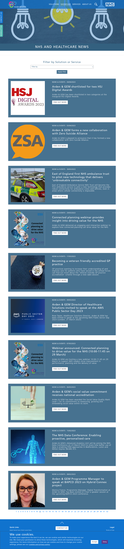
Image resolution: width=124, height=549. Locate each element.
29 (98, 511)
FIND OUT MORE (60, 102)
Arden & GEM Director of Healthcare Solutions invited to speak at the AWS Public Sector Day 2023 (78, 308)
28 (94, 511)
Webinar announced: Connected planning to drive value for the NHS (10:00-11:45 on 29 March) (81, 351)
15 (53, 511)
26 (88, 511)
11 (40, 511)
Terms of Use (110, 530)
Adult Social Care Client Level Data (21, 530)
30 (101, 511)
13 (46, 511)
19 (66, 511)
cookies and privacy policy (39, 544)
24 (82, 511)
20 (69, 511)
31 (104, 511)
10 (37, 511)
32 (107, 511)
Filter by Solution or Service (62, 62)
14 (50, 511)
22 (75, 511)
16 (56, 511)
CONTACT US (62, 528)
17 (59, 511)
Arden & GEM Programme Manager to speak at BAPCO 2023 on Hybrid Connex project (79, 482)
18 (62, 511)
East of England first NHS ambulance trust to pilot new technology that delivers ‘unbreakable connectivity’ (80, 177)
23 (78, 511)
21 (72, 511)
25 (85, 511)
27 (91, 511)
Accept (94, 542)
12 (43, 511)
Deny (105, 542)
